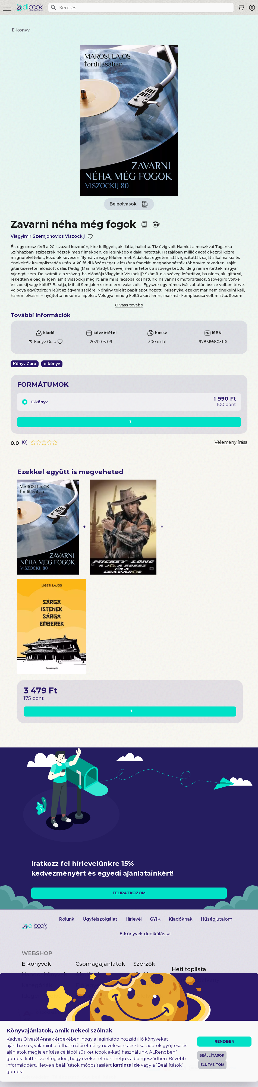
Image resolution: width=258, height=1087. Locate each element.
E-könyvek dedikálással (145, 933)
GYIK (155, 919)
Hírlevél (133, 919)
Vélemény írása (231, 442)
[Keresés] (53, 7)
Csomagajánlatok (100, 964)
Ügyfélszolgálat (100, 919)
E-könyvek (36, 964)
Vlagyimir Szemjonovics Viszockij (48, 236)
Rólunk (66, 919)
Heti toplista (189, 969)
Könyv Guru (45, 341)
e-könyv (52, 363)
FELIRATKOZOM (129, 892)
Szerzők (144, 964)
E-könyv (21, 30)
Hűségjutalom (216, 919)
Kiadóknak (181, 919)
